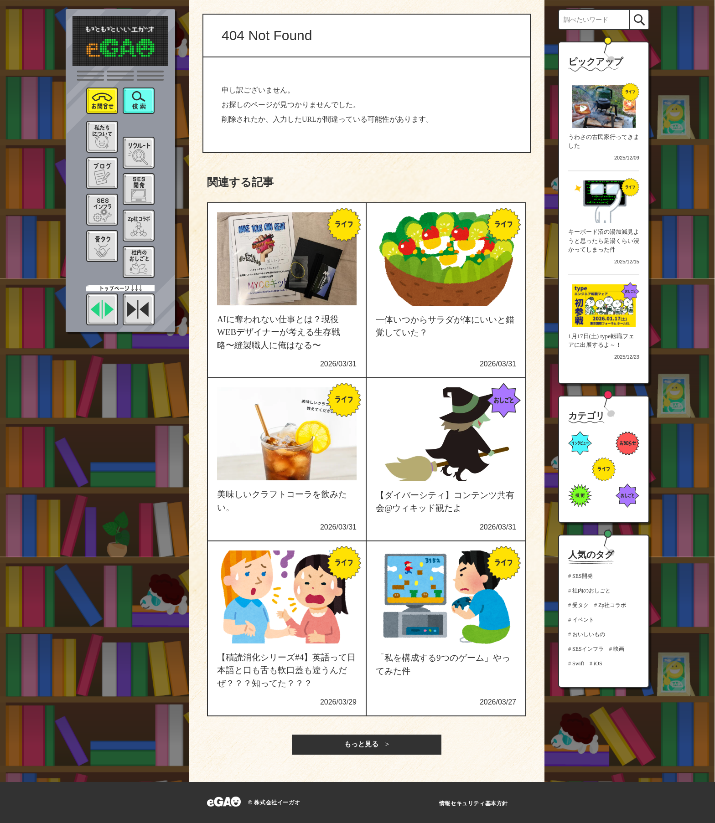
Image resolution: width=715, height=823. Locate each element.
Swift (578, 663)
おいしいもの (588, 634)
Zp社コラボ (612, 605)
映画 (618, 649)
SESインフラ (588, 649)
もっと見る (361, 744)
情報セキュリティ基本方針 (473, 803)
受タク (580, 605)
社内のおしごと (591, 590)
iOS (598, 663)
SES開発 (582, 576)
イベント (583, 620)
